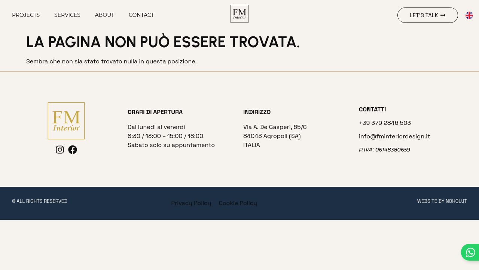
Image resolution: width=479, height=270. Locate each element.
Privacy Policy (191, 203)
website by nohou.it (442, 201)
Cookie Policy (238, 203)
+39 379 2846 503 (385, 123)
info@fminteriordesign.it (394, 136)
